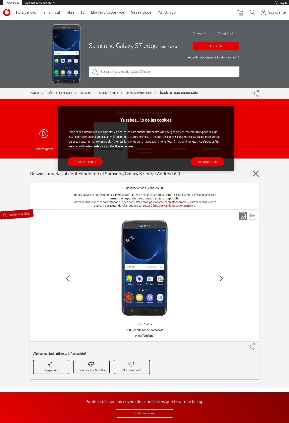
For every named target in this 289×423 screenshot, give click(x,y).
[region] (146, 139)
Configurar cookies (121, 146)
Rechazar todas (85, 162)
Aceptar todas (207, 162)
